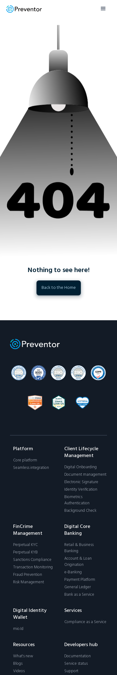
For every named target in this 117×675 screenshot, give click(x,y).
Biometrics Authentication (77, 500)
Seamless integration (31, 468)
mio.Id (18, 629)
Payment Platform (79, 580)
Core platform (25, 460)
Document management (85, 475)
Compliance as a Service (85, 622)
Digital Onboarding (80, 467)
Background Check (80, 511)
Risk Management (28, 582)
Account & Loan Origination (78, 562)
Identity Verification (80, 490)
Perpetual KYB (25, 552)
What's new (23, 656)
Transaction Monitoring (33, 567)
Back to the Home (58, 287)
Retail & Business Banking (79, 548)
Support (71, 671)
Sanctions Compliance (32, 560)
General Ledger (77, 587)
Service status (76, 664)
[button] (103, 8)
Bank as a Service (79, 595)
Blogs (17, 664)
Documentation (77, 656)
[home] (24, 9)
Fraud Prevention (27, 575)
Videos (19, 671)
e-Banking (73, 572)
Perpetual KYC (25, 545)
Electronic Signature (81, 482)
